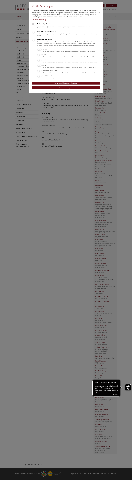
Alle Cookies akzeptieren (66, 88)
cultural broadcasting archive (50, 70)
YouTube (44, 49)
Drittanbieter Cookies (44, 40)
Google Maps (45, 60)
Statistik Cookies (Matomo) (46, 32)
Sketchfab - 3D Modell (48, 76)
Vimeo (44, 54)
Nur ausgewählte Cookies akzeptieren (66, 83)
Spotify (44, 65)
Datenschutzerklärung (39, 20)
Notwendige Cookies (44, 24)
